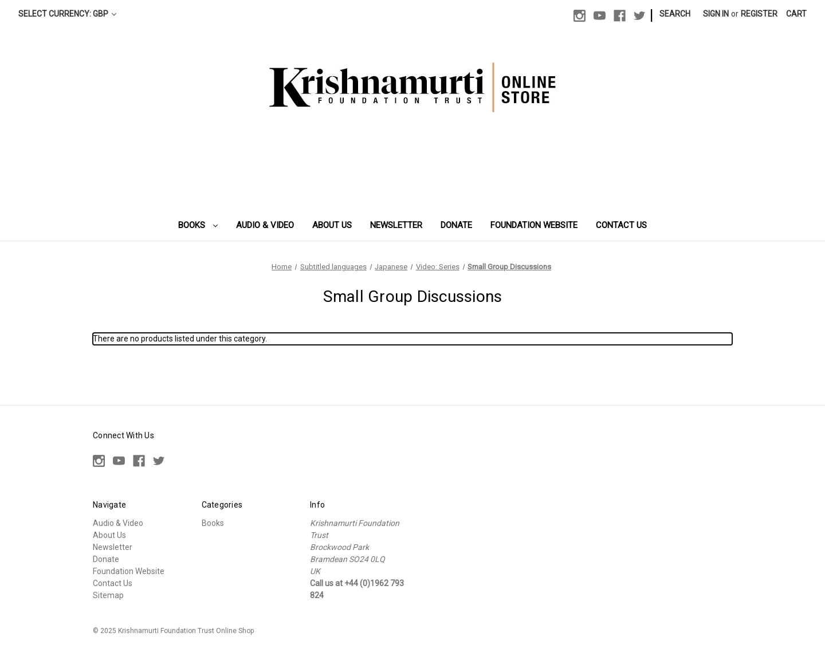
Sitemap (108, 595)
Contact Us (621, 225)
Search (674, 13)
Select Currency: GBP (67, 13)
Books (198, 225)
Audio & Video (265, 225)
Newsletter (396, 225)
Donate (456, 225)
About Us (332, 225)
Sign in (716, 13)
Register (759, 13)
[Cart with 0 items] (796, 14)
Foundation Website (534, 225)
